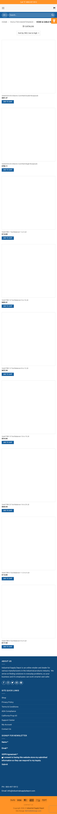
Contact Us (6, 729)
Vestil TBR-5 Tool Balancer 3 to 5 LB (14, 641)
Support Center (8, 720)
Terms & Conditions (10, 707)
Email (5, 748)
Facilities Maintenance (22, 22)
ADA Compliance (9, 711)
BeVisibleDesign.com (33, 811)
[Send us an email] (17, 683)
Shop (4, 698)
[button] (3, 8)
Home (4, 22)
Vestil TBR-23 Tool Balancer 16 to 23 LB (15, 505)
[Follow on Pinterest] (21, 683)
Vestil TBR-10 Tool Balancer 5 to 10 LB (15, 300)
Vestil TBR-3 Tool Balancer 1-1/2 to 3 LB (15, 573)
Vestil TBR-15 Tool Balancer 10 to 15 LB (15, 436)
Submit (5, 764)
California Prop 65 (9, 716)
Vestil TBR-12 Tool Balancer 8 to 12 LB (15, 368)
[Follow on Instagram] (8, 683)
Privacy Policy (7, 702)
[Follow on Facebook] (4, 683)
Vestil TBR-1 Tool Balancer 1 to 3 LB (14, 232)
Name (5, 742)
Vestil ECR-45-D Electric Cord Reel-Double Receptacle (20, 96)
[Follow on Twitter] (12, 683)
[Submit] (52, 15)
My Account (7, 724)
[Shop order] (28, 33)
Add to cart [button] (7, 101)
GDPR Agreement (10, 754)
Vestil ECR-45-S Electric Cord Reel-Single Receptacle (19, 164)
